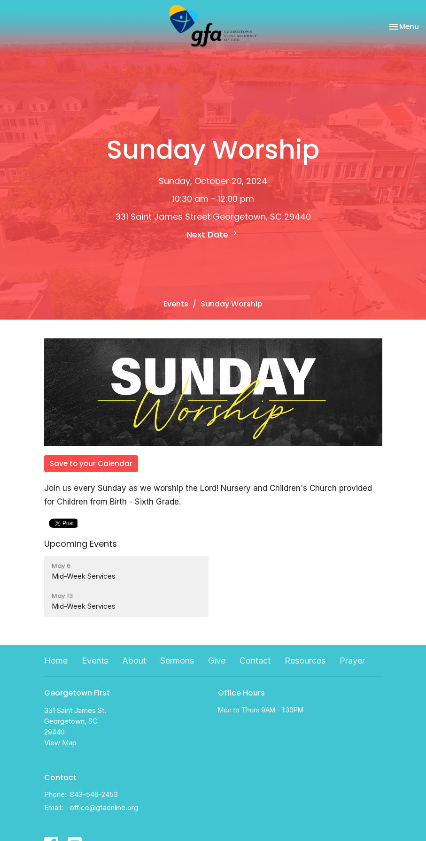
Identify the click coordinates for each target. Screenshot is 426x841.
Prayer (352, 660)
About (134, 660)
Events (175, 303)
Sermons (177, 660)
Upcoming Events (80, 544)
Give (216, 660)
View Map (60, 742)
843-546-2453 (94, 794)
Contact (255, 660)
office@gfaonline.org (104, 807)
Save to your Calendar (91, 463)
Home (56, 660)
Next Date (213, 234)
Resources (305, 660)
